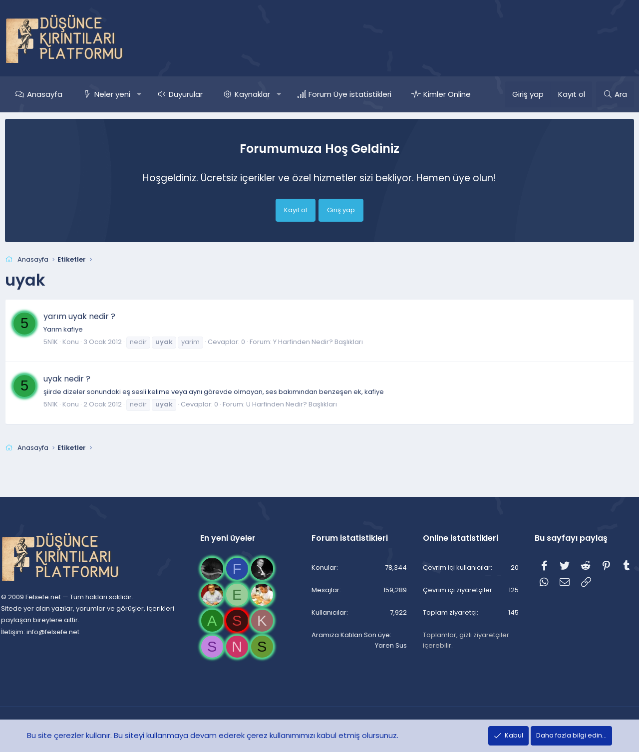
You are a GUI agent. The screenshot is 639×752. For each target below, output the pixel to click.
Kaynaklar (252, 94)
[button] (139, 94)
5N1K (50, 342)
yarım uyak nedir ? (79, 316)
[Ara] (615, 94)
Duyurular (186, 94)
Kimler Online (447, 94)
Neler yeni (112, 94)
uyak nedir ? (66, 378)
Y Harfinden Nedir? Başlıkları (318, 342)
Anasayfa (44, 94)
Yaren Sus (389, 645)
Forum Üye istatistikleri (350, 94)
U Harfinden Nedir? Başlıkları (291, 404)
